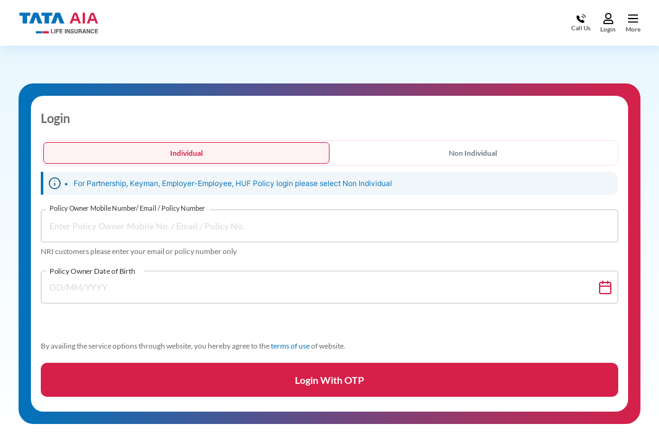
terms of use (290, 345)
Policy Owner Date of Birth (92, 270)
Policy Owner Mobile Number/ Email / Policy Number (127, 209)
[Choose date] (605, 287)
